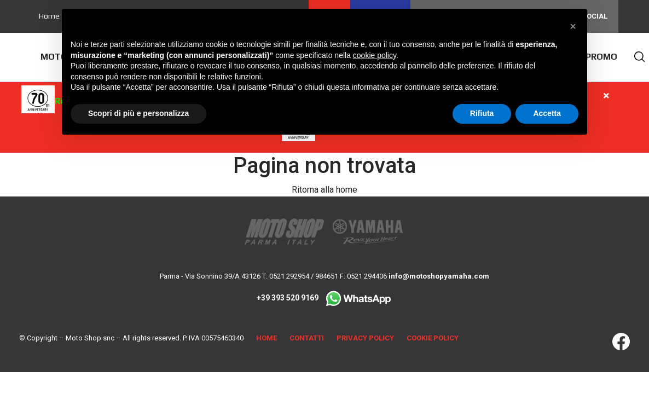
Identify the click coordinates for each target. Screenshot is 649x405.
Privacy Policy (365, 338)
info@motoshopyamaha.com (439, 276)
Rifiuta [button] (482, 113)
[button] (573, 26)
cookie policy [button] (374, 55)
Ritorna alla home (324, 189)
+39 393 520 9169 (324, 297)
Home (49, 15)
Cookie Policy (433, 338)
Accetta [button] (547, 113)
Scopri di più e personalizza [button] (138, 113)
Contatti (306, 338)
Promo (601, 56)
